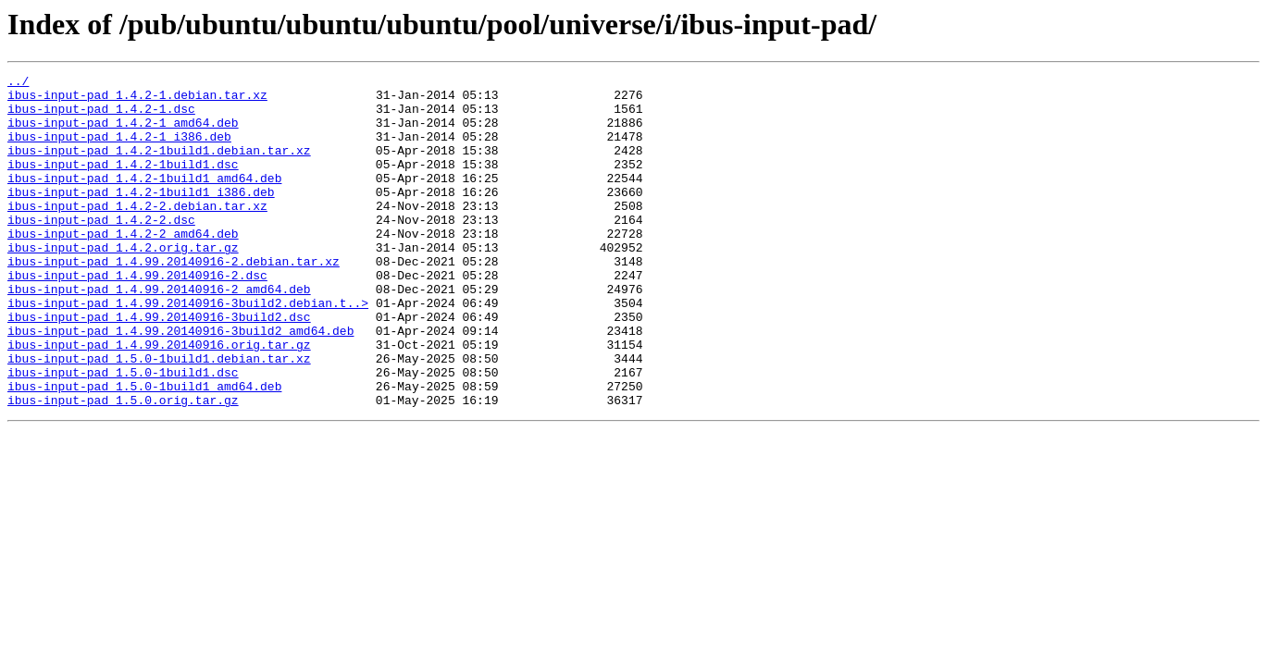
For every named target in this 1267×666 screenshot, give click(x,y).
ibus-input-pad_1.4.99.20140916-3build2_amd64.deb (180, 383)
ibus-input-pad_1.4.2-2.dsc (101, 249)
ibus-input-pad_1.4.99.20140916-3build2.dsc (159, 366)
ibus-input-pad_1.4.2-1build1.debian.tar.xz (159, 166)
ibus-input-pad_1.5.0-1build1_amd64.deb (144, 449)
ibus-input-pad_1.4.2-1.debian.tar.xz (137, 100)
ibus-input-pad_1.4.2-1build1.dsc (123, 183)
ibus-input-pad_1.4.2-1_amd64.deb (123, 133)
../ (18, 83)
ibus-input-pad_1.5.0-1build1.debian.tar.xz (159, 416)
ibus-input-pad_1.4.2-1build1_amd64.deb (144, 199)
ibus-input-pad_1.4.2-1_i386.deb (119, 150)
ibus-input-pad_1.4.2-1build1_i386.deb (141, 216)
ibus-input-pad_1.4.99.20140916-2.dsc (137, 316)
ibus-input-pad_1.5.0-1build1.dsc (123, 433)
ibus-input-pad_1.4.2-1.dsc (101, 116)
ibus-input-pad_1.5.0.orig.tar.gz (123, 466)
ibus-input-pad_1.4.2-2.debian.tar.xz (137, 233)
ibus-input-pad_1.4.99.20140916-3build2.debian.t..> (187, 349)
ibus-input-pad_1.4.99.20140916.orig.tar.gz (159, 399)
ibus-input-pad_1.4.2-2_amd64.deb (123, 266)
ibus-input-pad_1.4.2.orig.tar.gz (123, 283)
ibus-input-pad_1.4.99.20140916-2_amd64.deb (159, 333)
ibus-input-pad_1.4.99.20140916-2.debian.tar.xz (173, 299)
